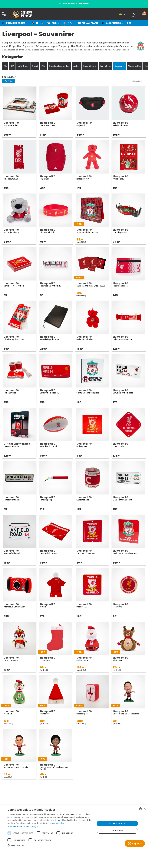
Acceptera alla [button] (117, 823)
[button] (50, 826)
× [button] (145, 809)
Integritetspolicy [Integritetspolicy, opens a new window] (57, 823)
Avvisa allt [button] (117, 830)
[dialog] (74, 827)
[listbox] (140, 808)
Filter (9, 81)
